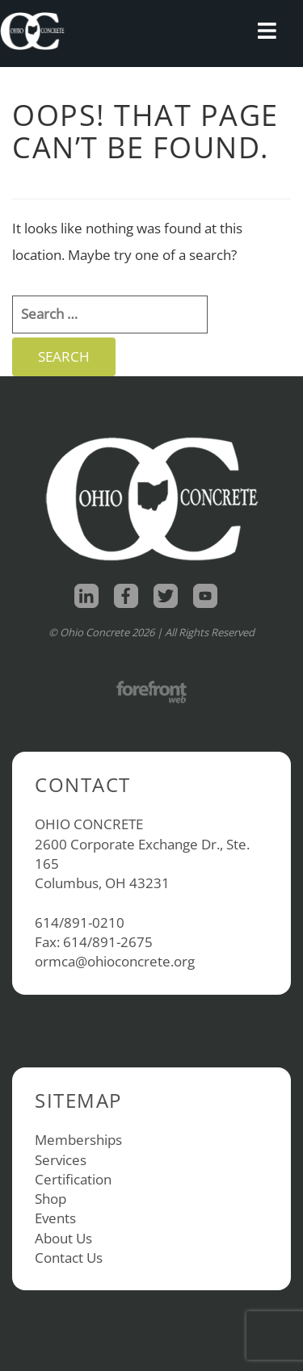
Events (55, 1218)
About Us (63, 1238)
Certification (73, 1179)
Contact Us (69, 1257)
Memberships (78, 1139)
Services (60, 1160)
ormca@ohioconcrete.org (115, 961)
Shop (50, 1198)
